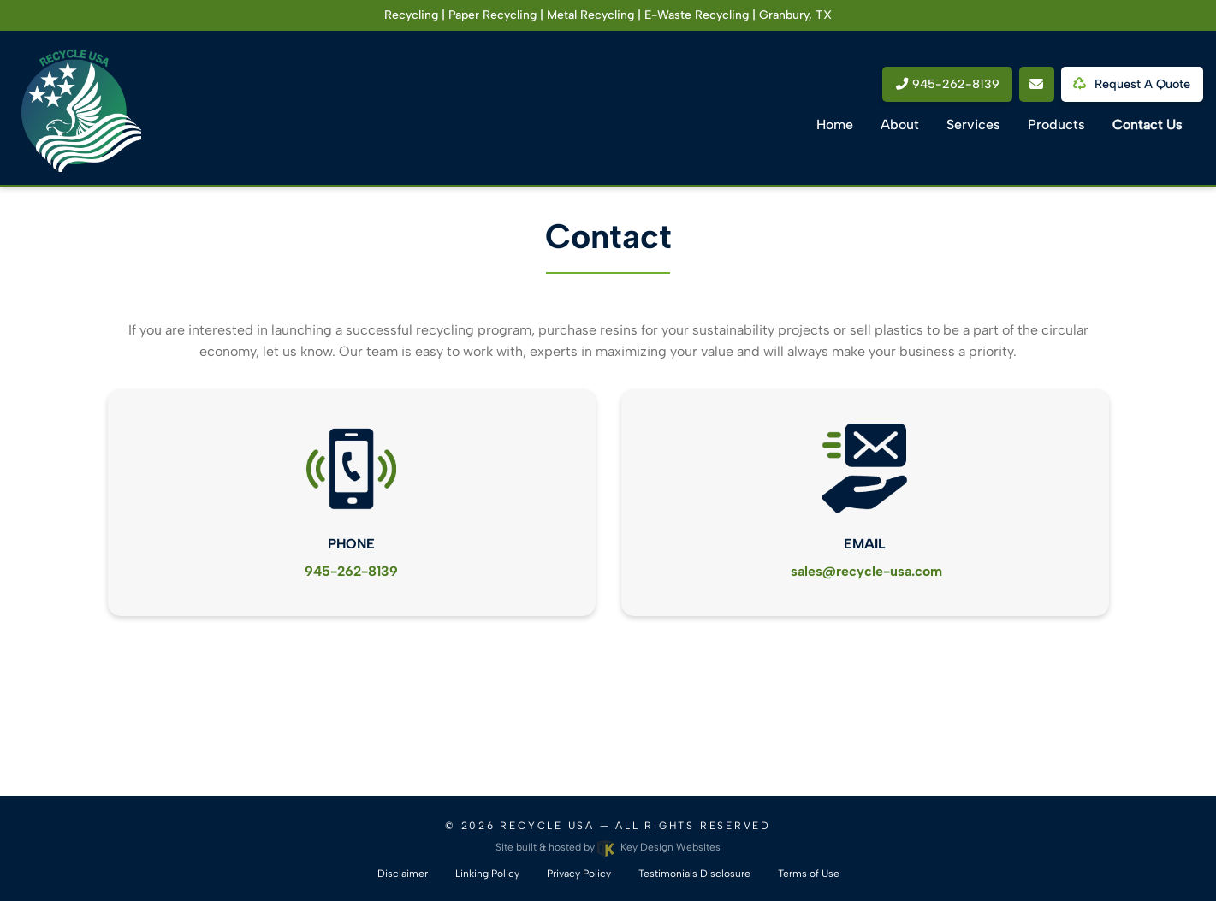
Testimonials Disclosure (694, 874)
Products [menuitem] (1056, 124)
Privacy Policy (579, 874)
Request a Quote (1135, 84)
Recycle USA (547, 826)
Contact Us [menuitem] (1147, 124)
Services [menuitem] (973, 124)
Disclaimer (402, 874)
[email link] (1036, 84)
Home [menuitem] (834, 124)
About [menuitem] (900, 124)
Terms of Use (808, 874)
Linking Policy (487, 874)
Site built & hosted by (607, 847)
